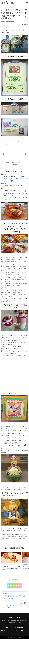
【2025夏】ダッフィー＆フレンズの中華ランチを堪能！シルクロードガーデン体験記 (10, 569)
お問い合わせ (4, 631)
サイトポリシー (4, 634)
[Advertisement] (14, 153)
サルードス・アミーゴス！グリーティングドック (14, 430)
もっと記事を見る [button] (14, 580)
